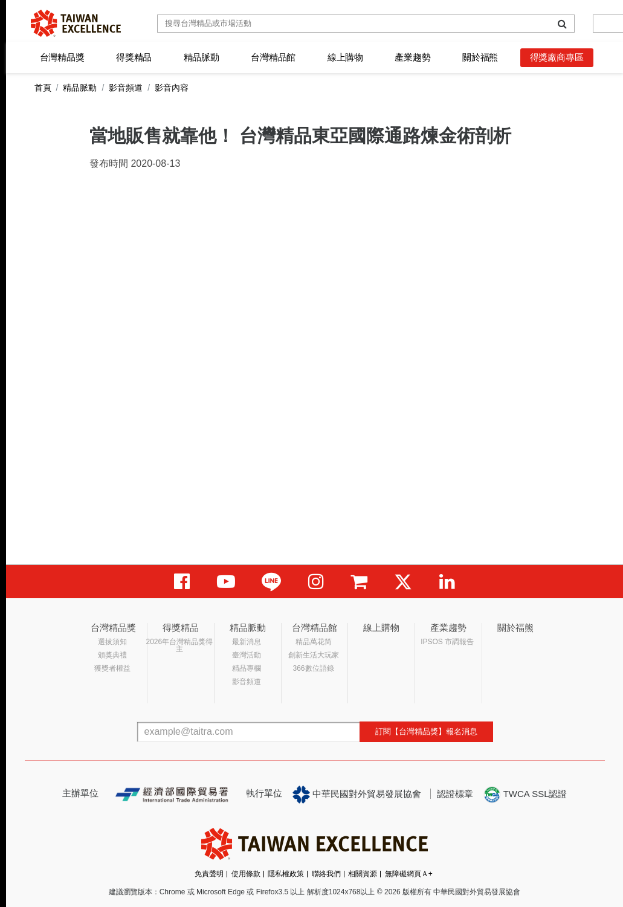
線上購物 (345, 57)
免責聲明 (209, 874)
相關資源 (362, 874)
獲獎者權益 (112, 668)
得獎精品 (134, 57)
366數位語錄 (313, 668)
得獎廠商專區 (557, 57)
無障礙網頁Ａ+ (409, 874)
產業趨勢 (412, 57)
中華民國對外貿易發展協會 (357, 795)
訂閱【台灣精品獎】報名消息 (426, 731)
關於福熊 (480, 57)
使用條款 (245, 874)
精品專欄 (246, 668)
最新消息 (246, 641)
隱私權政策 (286, 874)
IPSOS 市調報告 (447, 641)
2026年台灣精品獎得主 (179, 645)
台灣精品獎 (62, 57)
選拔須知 (112, 641)
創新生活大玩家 (313, 655)
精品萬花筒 (313, 641)
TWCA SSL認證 (525, 795)
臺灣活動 (246, 655)
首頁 (42, 87)
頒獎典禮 (112, 655)
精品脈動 (201, 57)
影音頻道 (126, 87)
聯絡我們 (326, 874)
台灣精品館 (273, 57)
